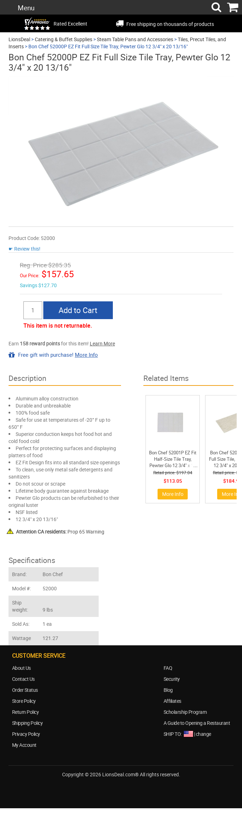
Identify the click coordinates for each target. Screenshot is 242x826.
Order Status (25, 689)
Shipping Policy (27, 723)
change (203, 734)
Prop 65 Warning (60, 531)
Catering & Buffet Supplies (63, 39)
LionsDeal (19, 39)
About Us (21, 667)
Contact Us (23, 678)
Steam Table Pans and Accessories (135, 39)
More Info (86, 354)
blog (141, 787)
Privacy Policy (26, 734)
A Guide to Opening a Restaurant (197, 723)
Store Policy (24, 701)
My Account (24, 745)
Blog (168, 689)
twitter (121, 787)
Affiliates (172, 701)
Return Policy (25, 712)
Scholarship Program (185, 712)
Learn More (102, 343)
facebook (102, 787)
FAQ (168, 667)
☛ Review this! (24, 248)
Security (172, 678)
